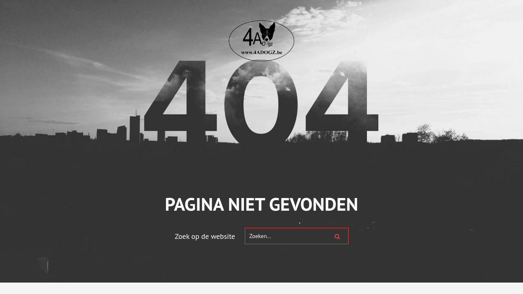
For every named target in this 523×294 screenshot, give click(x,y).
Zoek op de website (205, 236)
